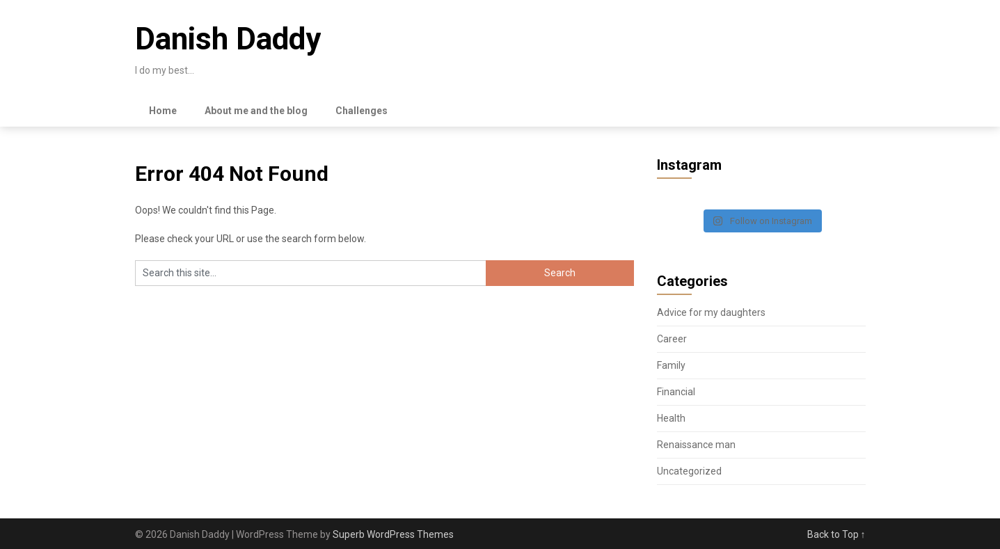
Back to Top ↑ (836, 534)
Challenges (361, 110)
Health (671, 418)
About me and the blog (256, 110)
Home (163, 110)
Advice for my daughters (711, 312)
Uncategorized (689, 471)
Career (672, 338)
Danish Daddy (228, 39)
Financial (676, 391)
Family (671, 365)
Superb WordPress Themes (393, 534)
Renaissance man (696, 444)
